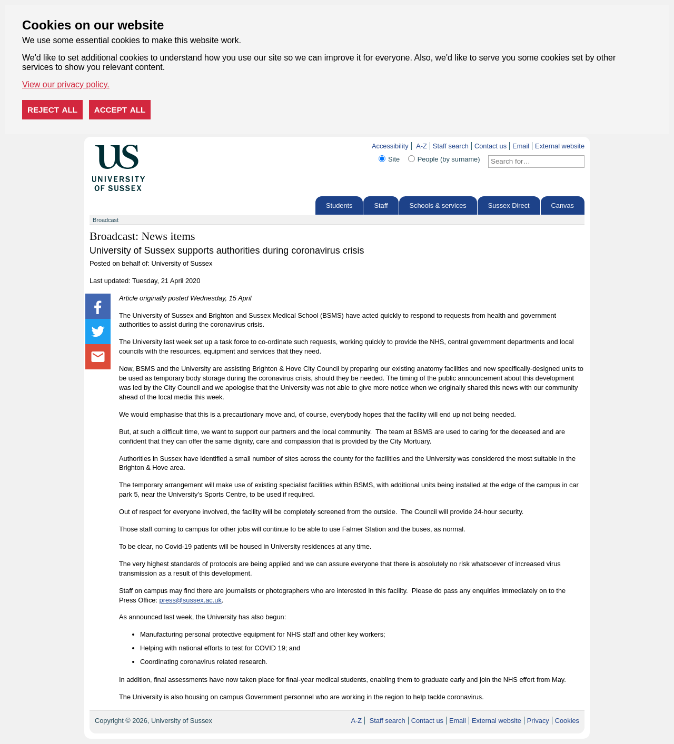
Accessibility (390, 146)
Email (520, 146)
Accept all (120, 109)
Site (394, 159)
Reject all (52, 109)
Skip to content (167, 146)
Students (339, 205)
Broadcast (105, 220)
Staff (381, 205)
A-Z (421, 146)
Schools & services (438, 205)
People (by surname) (449, 159)
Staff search (451, 146)
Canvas (562, 205)
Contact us (490, 146)
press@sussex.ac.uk (191, 600)
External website (559, 146)
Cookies (567, 721)
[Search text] (530, 161)
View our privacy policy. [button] (66, 84)
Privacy (538, 721)
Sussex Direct (509, 205)
